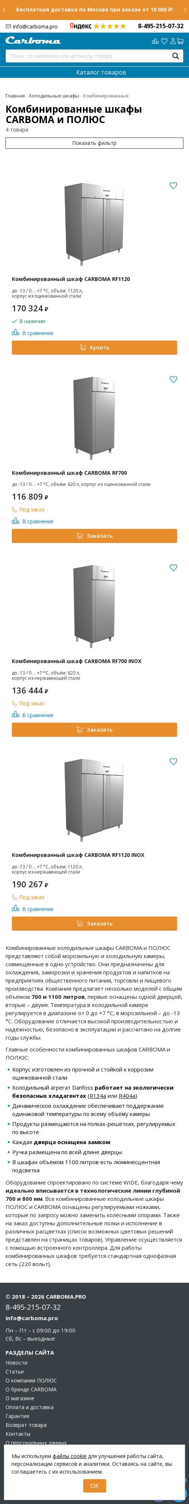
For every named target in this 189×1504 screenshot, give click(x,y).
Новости (16, 1362)
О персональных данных (36, 1442)
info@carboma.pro (35, 26)
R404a (127, 1095)
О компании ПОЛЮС (31, 1380)
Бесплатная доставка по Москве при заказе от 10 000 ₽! (94, 9)
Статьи (15, 1371)
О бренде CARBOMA (31, 1389)
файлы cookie (70, 1456)
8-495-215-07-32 (160, 26)
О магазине (20, 1398)
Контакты (18, 1434)
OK (95, 1486)
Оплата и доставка (30, 1407)
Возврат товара (26, 1425)
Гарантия (17, 1416)
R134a (98, 1095)
